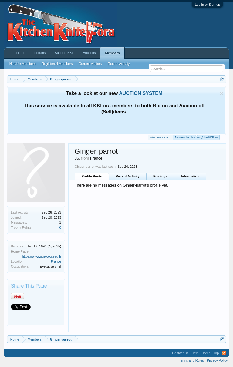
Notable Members (22, 64)
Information (190, 176)
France (56, 261)
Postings (160, 176)
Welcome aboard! (160, 137)
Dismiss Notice (221, 93)
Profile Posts (92, 176)
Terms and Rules (191, 360)
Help (195, 353)
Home (20, 53)
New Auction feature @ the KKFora (196, 137)
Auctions (89, 53)
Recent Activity (128, 176)
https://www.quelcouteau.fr (41, 256)
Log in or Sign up (207, 4)
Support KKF (64, 53)
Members (112, 53)
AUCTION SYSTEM (140, 93)
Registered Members (57, 64)
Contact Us (180, 353)
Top (216, 353)
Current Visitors (90, 64)
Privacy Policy (217, 360)
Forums (40, 53)
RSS (224, 353)
